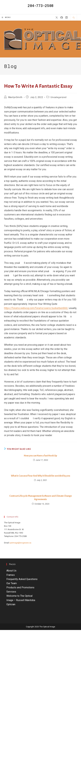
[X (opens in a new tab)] (56, 17)
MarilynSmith (15, 97)
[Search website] (73, 17)
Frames (10, 574)
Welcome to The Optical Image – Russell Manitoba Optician (20, 600)
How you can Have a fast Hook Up (40, 455)
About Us (11, 570)
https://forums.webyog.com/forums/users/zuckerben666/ (36, 308)
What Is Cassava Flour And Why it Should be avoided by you (40, 476)
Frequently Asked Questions (21, 579)
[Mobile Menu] (6, 17)
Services (11, 591)
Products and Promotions (20, 587)
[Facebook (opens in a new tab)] (61, 17)
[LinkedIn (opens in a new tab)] (66, 17)
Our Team (11, 583)
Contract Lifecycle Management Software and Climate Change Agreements (40, 498)
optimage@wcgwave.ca (20, 543)
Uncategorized (58, 97)
